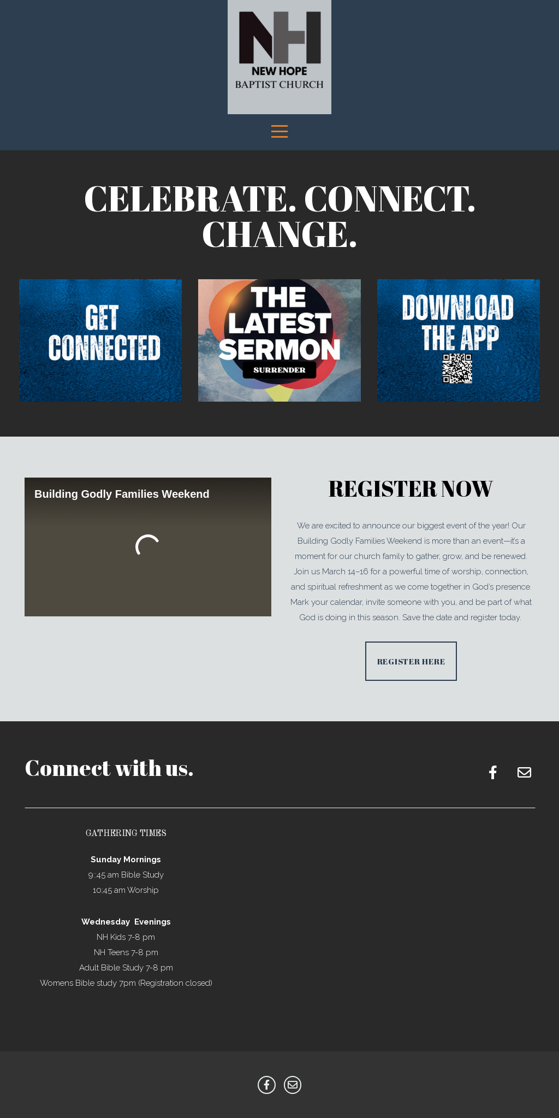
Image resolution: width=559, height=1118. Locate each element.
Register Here (411, 661)
